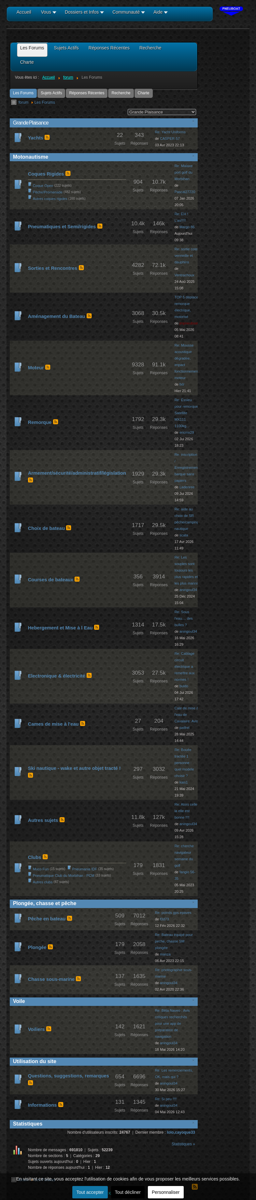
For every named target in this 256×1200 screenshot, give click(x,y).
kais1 (183, 782)
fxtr (181, 384)
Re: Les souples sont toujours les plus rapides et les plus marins (186, 570)
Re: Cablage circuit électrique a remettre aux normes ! (185, 666)
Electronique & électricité (56, 676)
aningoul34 (188, 590)
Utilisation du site (34, 1061)
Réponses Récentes (86, 93)
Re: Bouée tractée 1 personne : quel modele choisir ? (184, 763)
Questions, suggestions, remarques (68, 1075)
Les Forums (23, 93)
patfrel (184, 728)
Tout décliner (128, 1192)
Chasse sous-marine (51, 979)
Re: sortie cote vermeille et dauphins (186, 255)
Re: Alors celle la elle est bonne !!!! (186, 810)
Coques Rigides (46, 174)
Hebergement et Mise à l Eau (60, 627)
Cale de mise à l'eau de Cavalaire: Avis (186, 714)
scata (183, 535)
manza (165, 954)
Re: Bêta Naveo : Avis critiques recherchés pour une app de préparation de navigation (172, 1023)
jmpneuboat (188, 323)
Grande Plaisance (31, 122)
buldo (183, 686)
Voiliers (36, 1029)
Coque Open (43, 186)
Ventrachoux (184, 275)
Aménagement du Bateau (56, 316)
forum (24, 102)
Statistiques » (183, 1144)
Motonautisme (30, 157)
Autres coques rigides (50, 199)
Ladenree (187, 487)
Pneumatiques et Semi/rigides (62, 226)
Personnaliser (166, 1192)
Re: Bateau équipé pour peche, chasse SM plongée (174, 941)
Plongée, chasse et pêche (45, 903)
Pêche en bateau (47, 918)
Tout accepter (90, 1192)
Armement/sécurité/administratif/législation (77, 473)
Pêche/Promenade (48, 192)
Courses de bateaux (50, 579)
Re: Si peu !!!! (166, 1099)
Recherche (120, 93)
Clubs (34, 857)
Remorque (39, 422)
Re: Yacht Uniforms (170, 132)
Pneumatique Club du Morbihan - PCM (63, 875)
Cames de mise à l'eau (53, 724)
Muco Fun (41, 869)
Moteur (36, 367)
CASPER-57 (170, 138)
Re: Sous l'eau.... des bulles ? (184, 618)
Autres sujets (43, 820)
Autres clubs (43, 882)
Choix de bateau (46, 528)
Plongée (37, 947)
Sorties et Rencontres (53, 268)
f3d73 (164, 919)
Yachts (35, 137)
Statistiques (28, 1124)
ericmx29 (186, 432)
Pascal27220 (185, 192)
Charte (143, 93)
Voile (19, 1001)
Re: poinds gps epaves (173, 913)
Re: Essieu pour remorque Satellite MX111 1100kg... (186, 413)
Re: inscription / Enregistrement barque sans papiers (187, 467)
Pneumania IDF (84, 869)
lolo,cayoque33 (181, 1132)
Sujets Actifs (51, 93)
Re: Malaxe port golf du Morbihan (184, 172)
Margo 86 (186, 227)
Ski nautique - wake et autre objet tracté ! (74, 768)
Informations (42, 1105)
